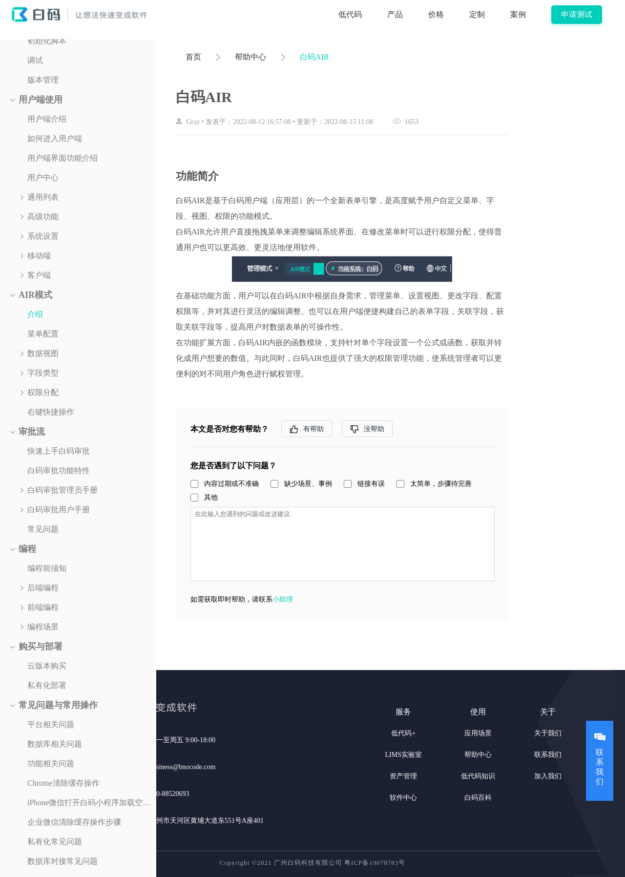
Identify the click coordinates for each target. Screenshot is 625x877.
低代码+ (403, 733)
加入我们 (548, 776)
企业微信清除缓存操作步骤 (74, 822)
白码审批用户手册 (58, 509)
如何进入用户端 (54, 138)
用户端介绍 (46, 119)
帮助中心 (250, 57)
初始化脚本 (46, 41)
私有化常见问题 (54, 841)
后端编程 (43, 588)
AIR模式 (35, 295)
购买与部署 (40, 646)
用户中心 (43, 177)
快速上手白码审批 (58, 451)
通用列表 (43, 197)
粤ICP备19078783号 (374, 862)
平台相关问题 (50, 724)
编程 (27, 549)
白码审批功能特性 (58, 470)
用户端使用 (40, 99)
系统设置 (43, 236)
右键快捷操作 (50, 412)
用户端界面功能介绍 (62, 158)
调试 (35, 60)
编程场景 (43, 627)
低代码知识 (478, 776)
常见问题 (43, 529)
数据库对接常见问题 (62, 861)
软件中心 (403, 797)
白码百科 (478, 797)
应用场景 (478, 733)
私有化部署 (46, 685)
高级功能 (43, 216)
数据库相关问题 (54, 744)
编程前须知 (46, 568)
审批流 (32, 432)
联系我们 (548, 754)
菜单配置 (43, 334)
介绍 (35, 314)
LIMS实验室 (403, 754)
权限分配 (43, 392)
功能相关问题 (50, 763)
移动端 (39, 255)
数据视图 (43, 353)
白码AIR (314, 57)
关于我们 (548, 733)
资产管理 (403, 776)
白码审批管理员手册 (62, 490)
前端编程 (43, 607)
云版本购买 (46, 666)
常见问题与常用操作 (58, 705)
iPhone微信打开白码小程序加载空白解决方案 (91, 802)
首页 (193, 57)
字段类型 (43, 373)
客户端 (39, 275)
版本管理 (43, 80)
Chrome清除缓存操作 (63, 783)
